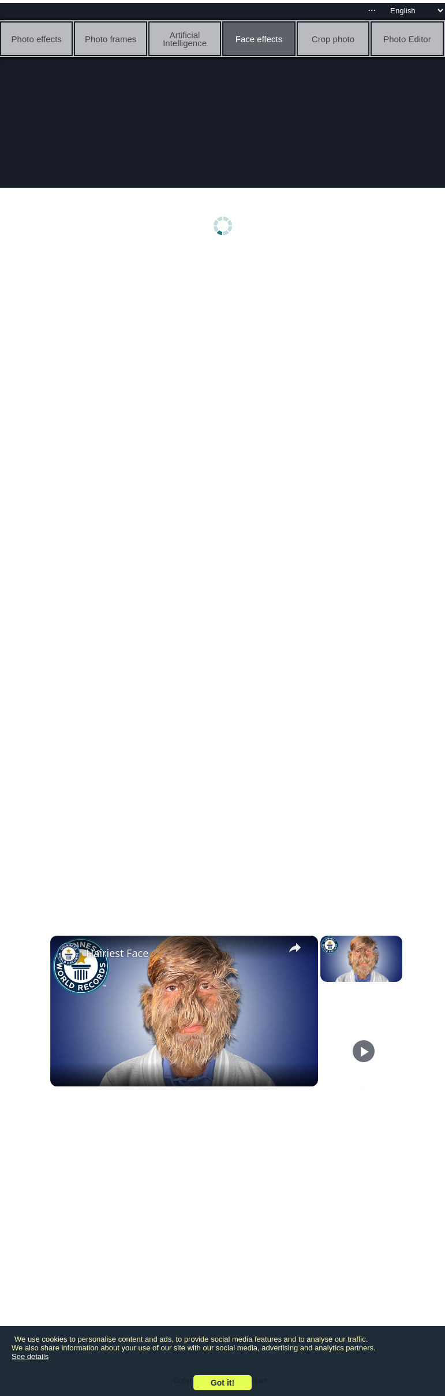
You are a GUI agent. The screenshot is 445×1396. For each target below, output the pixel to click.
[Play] (363, 1051)
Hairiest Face (117, 953)
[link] (68, 954)
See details (30, 1356)
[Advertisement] (225, 345)
